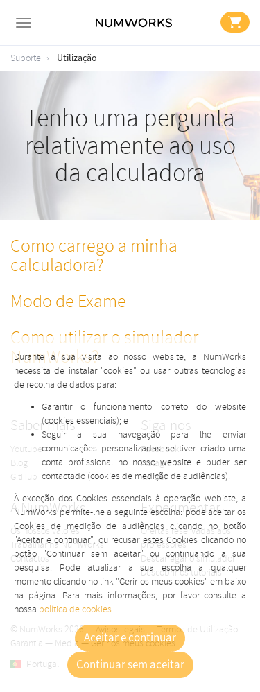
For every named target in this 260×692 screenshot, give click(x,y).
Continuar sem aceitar (130, 665)
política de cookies (75, 609)
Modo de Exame (68, 302)
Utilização (77, 58)
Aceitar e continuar (130, 638)
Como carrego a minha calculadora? (93, 256)
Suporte (25, 58)
